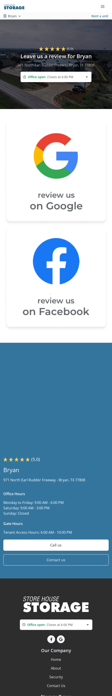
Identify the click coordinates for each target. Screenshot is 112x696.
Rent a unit (99, 16)
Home (56, 659)
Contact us (56, 559)
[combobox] (56, 77)
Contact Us (56, 685)
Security (56, 677)
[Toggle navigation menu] (104, 6)
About (56, 668)
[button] (51, 639)
